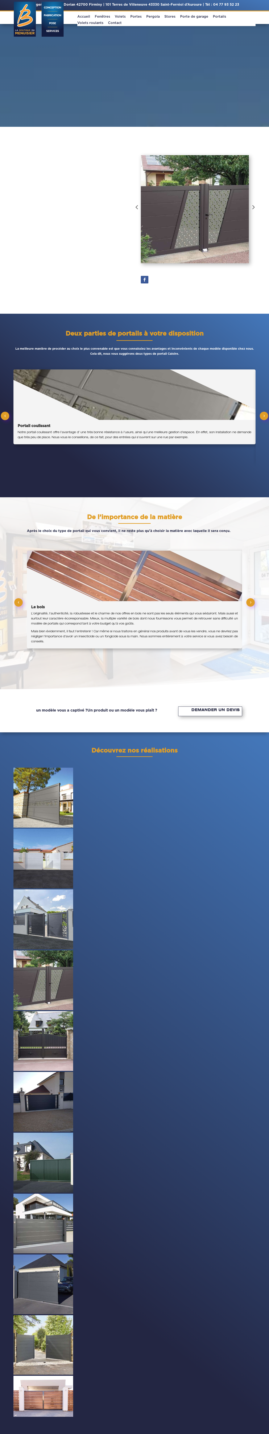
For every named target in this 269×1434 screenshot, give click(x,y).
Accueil (83, 16)
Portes (136, 16)
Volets (120, 16)
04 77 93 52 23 (226, 4)
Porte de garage (194, 16)
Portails (219, 16)
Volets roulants (90, 23)
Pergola (153, 16)
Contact (115, 23)
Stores (169, 16)
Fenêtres (102, 16)
